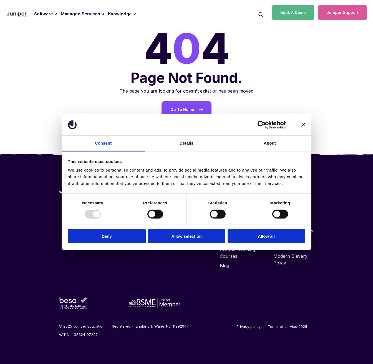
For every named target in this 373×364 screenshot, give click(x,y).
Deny (107, 236)
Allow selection (186, 236)
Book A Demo (293, 12)
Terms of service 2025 (287, 326)
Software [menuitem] (43, 13)
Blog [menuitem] (224, 265)
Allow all (266, 236)
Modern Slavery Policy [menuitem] (290, 259)
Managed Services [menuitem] (80, 13)
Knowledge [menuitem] (120, 13)
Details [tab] (186, 143)
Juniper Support (342, 12)
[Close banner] (303, 125)
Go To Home (182, 109)
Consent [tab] (103, 143)
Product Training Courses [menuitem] (237, 253)
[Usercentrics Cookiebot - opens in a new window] (261, 125)
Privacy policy (248, 326)
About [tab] (270, 143)
